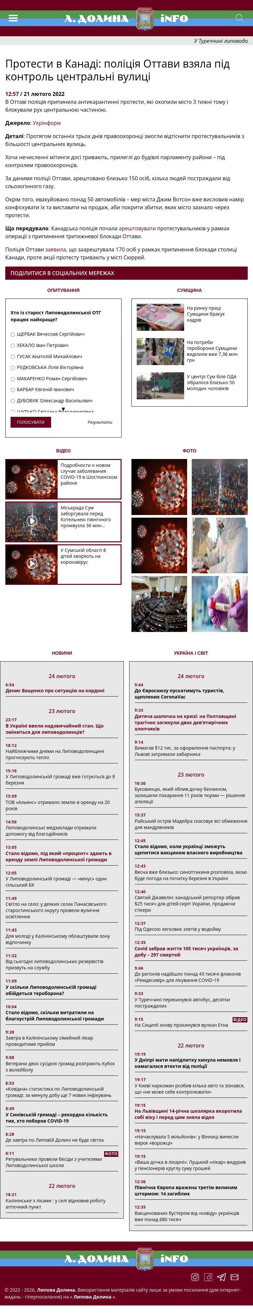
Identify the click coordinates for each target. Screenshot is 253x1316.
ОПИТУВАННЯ (63, 290)
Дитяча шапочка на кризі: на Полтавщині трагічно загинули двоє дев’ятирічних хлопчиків (185, 722)
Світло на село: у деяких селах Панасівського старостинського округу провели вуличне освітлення (56, 910)
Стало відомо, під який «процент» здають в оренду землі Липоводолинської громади (59, 856)
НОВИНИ (62, 653)
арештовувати (137, 228)
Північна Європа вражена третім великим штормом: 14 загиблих (186, 1190)
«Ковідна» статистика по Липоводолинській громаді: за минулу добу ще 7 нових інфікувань (58, 1092)
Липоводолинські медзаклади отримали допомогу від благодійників (51, 830)
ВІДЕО (63, 450)
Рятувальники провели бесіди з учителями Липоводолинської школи (54, 1162)
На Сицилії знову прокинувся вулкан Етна (181, 1025)
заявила (55, 249)
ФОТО (189, 450)
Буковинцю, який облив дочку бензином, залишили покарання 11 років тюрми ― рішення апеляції (190, 795)
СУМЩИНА (189, 290)
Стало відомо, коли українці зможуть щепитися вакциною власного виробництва (188, 849)
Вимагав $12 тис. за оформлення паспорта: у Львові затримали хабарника (185, 751)
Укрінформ (47, 123)
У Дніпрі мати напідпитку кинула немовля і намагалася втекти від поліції (188, 1063)
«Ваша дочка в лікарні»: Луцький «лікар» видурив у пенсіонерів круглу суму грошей (190, 1165)
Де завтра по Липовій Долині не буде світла (55, 1140)
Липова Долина (91, 1297)
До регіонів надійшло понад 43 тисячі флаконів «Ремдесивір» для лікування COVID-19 (188, 977)
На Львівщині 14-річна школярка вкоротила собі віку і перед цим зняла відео (188, 1114)
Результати (100, 422)
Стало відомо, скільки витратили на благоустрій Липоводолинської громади (55, 1015)
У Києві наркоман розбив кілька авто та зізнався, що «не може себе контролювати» (190, 1088)
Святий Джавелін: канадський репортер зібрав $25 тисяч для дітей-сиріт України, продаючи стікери (187, 903)
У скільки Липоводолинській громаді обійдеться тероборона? (51, 990)
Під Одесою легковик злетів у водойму (178, 929)
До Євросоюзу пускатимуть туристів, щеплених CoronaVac (179, 693)
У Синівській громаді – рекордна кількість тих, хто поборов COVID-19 (57, 1117)
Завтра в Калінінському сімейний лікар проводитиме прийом (49, 1041)
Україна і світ (191, 653)
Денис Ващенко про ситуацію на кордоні (55, 690)
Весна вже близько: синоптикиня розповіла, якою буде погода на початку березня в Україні (191, 875)
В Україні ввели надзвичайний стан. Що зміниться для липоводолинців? (54, 729)
